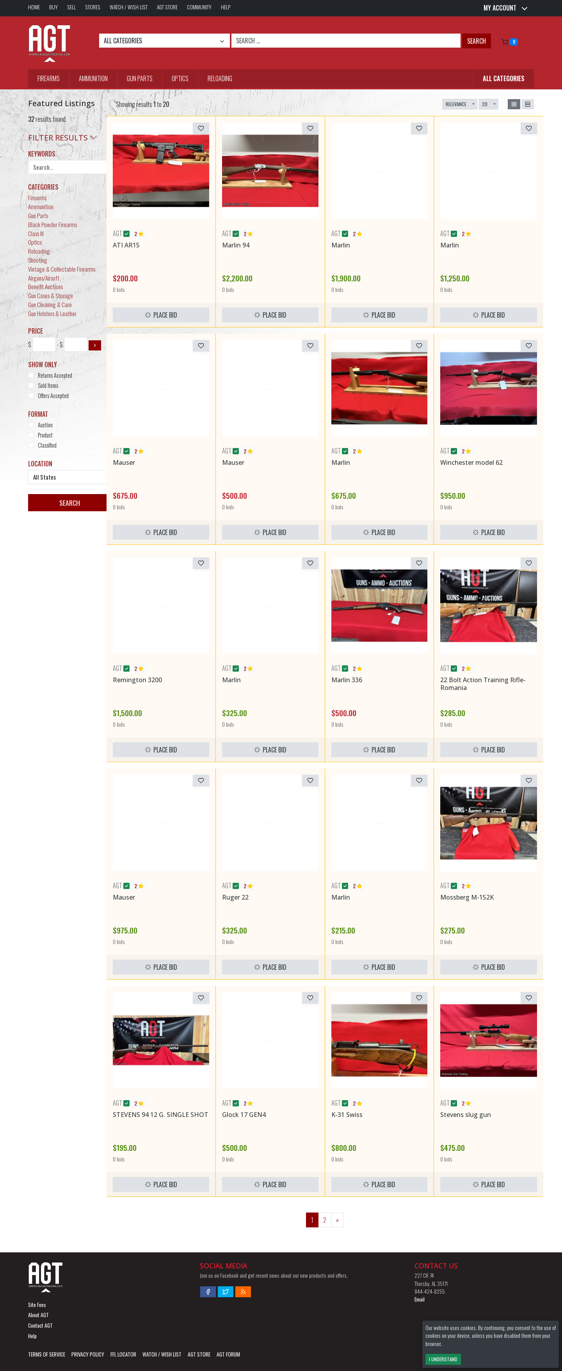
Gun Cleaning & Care (50, 304)
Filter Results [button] (63, 137)
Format (38, 414)
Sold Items (48, 385)
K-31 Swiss (347, 1114)
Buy (53, 7)
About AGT (38, 1315)
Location (40, 463)
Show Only (42, 364)
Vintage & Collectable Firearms (61, 269)
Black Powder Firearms (52, 224)
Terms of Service (46, 1354)
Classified (47, 445)
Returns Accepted (55, 375)
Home (34, 7)
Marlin (340, 245)
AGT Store (167, 7)
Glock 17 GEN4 (244, 1114)
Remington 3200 (137, 680)
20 (484, 104)
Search (476, 41)
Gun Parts (140, 78)
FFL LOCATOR (123, 1354)
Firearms (48, 78)
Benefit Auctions (45, 286)
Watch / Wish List (129, 7)
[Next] (337, 1220)
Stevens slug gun (465, 1114)
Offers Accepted (53, 395)
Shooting (37, 260)
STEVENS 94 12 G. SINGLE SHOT (160, 1114)
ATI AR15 (126, 245)
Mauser (124, 462)
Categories (43, 187)
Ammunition (93, 78)
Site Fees (37, 1305)
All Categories (504, 78)
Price (35, 331)
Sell (71, 7)
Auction (45, 425)
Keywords (41, 153)
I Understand (443, 1359)
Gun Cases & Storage (50, 295)
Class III (36, 233)
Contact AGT (40, 1325)
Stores (92, 7)
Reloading (220, 78)
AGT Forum (228, 1354)
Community (199, 7)
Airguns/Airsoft (43, 278)
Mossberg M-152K (467, 897)
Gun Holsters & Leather (52, 313)
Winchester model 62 (471, 462)
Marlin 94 (235, 245)
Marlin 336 (346, 680)
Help (226, 7)
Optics (180, 78)
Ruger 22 (235, 897)
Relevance (456, 104)
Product (45, 435)
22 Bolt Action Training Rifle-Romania (483, 684)
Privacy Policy (87, 1354)
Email (419, 1299)
